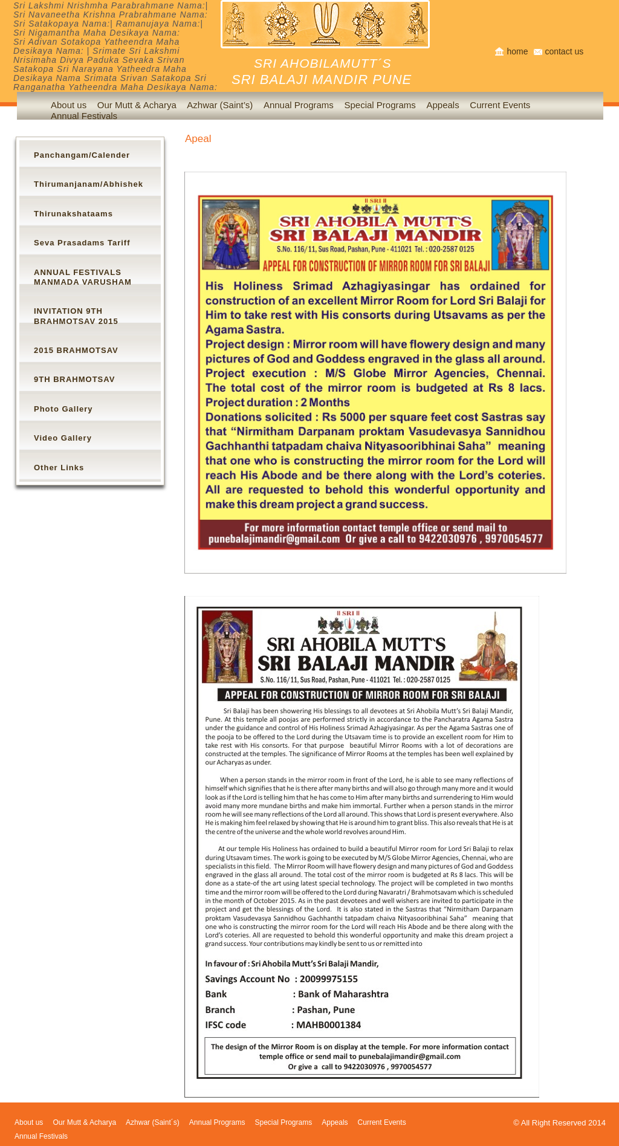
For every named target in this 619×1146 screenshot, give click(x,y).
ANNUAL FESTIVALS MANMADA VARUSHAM (83, 277)
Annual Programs (299, 105)
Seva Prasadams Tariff (82, 242)
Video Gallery (63, 437)
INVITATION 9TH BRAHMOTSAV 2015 (76, 315)
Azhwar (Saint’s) (220, 105)
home (517, 51)
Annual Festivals (84, 116)
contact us (564, 51)
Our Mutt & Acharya (137, 105)
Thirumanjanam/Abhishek (88, 184)
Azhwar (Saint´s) (153, 1122)
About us (29, 1122)
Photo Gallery (63, 408)
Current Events (500, 105)
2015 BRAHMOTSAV (76, 350)
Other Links (59, 467)
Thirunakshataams (73, 213)
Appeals (442, 105)
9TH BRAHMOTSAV (74, 379)
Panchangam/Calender (82, 155)
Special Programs (379, 105)
